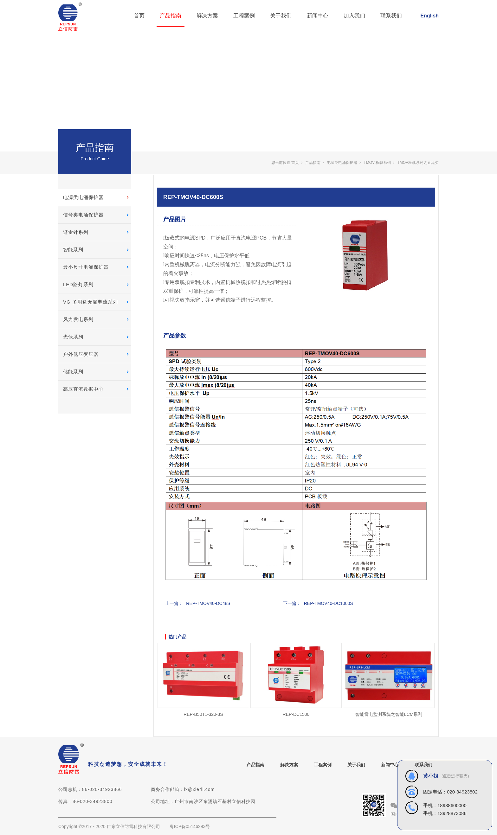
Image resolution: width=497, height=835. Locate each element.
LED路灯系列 (78, 284)
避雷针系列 (75, 232)
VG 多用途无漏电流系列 (90, 302)
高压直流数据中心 (83, 389)
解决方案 (207, 16)
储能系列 (73, 371)
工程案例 (244, 16)
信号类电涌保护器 (83, 214)
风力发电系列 (78, 319)
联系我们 (391, 16)
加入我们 (354, 16)
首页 (139, 16)
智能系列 (73, 249)
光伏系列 (73, 336)
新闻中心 (317, 16)
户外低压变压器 (81, 354)
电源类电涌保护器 (83, 197)
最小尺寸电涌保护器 (86, 267)
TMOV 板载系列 (377, 162)
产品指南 (170, 16)
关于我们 (281, 16)
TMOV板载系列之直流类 (418, 162)
